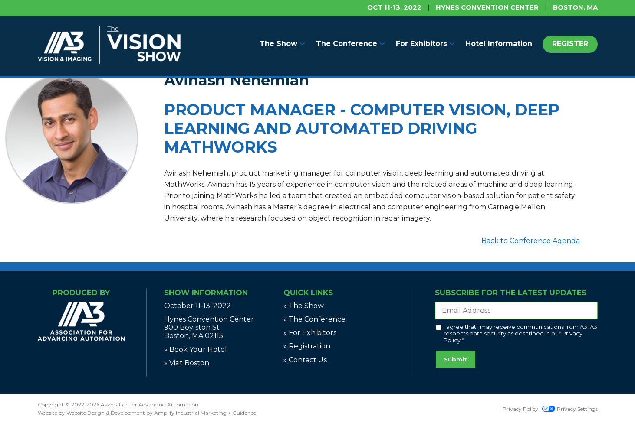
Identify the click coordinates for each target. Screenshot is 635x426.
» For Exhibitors (309, 332)
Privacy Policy (520, 409)
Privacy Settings (569, 409)
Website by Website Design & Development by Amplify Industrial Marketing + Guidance (147, 413)
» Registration (306, 346)
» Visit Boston (186, 363)
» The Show (303, 306)
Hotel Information (499, 43)
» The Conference (314, 319)
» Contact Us (305, 360)
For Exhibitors (421, 43)
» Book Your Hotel (195, 349)
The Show (278, 43)
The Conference (346, 43)
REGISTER (570, 43)
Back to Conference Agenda (530, 241)
